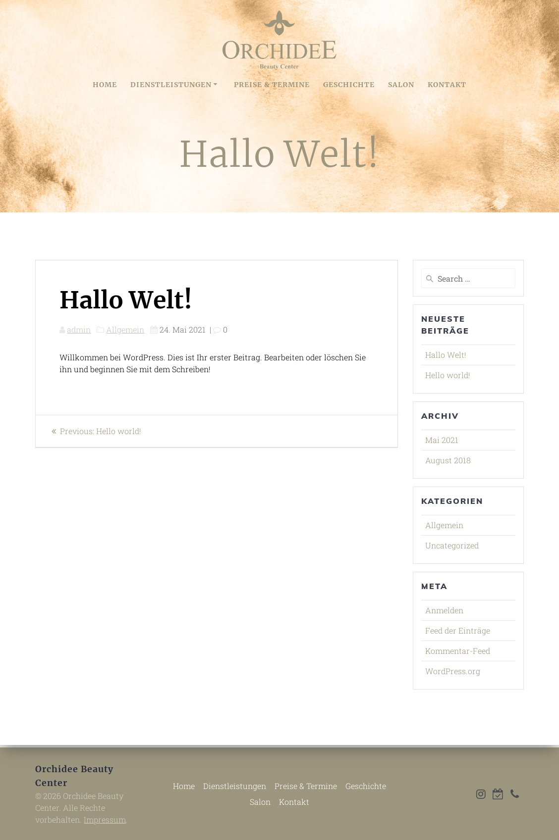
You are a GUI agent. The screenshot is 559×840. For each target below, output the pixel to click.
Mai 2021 (441, 440)
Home (105, 84)
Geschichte (349, 84)
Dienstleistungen (171, 84)
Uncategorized (452, 545)
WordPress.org (452, 671)
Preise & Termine (272, 84)
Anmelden (444, 610)
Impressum (105, 819)
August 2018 (448, 460)
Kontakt (447, 84)
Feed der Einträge (457, 630)
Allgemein (125, 329)
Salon (401, 84)
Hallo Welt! (445, 354)
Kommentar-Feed (457, 650)
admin (79, 329)
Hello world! (447, 375)
